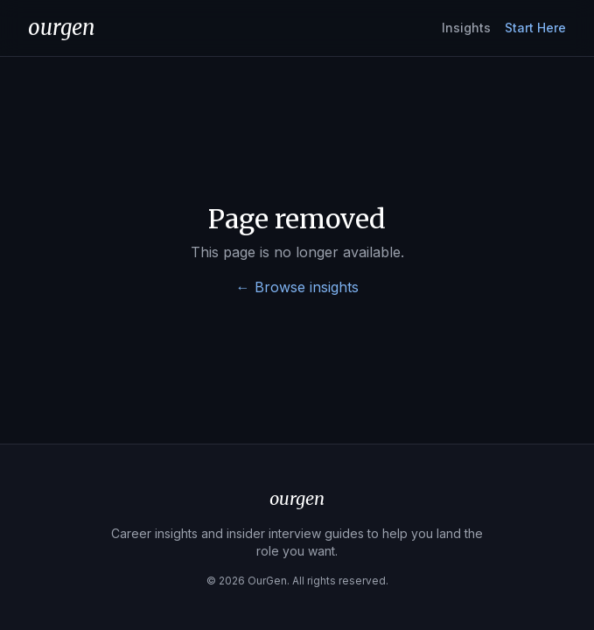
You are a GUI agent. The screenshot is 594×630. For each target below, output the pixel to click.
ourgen (61, 27)
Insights (466, 27)
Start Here (535, 27)
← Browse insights (297, 287)
